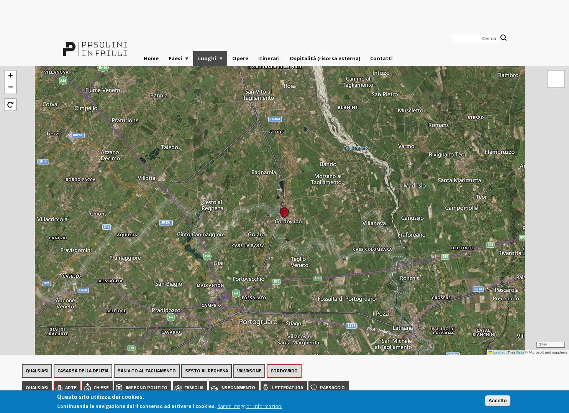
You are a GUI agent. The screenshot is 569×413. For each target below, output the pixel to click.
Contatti (381, 58)
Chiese (101, 387)
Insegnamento (237, 387)
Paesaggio (332, 387)
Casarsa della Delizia (82, 370)
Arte (71, 387)
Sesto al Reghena (206, 370)
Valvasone (249, 370)
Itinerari (269, 58)
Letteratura (287, 387)
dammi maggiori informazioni (249, 406)
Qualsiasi (37, 370)
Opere (240, 58)
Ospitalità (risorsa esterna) (325, 58)
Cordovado (284, 370)
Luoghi (208, 60)
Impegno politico (146, 387)
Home (151, 58)
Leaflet (497, 352)
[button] (284, 210)
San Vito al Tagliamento (147, 370)
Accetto (498, 400)
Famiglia (193, 387)
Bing (520, 352)
